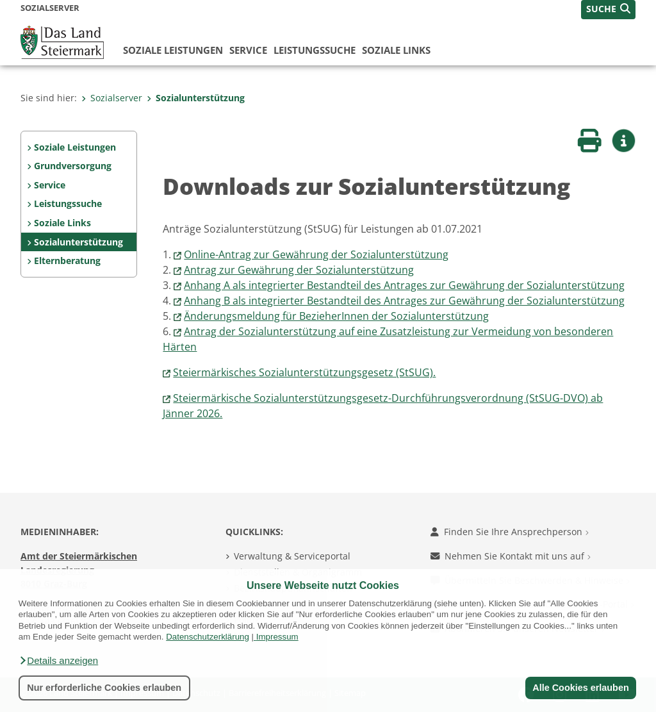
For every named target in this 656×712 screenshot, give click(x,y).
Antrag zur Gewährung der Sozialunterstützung (299, 270)
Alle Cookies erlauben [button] (580, 688)
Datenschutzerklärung (207, 637)
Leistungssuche (315, 50)
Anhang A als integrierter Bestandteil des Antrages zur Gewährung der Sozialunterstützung (404, 285)
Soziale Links (396, 50)
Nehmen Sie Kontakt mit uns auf (510, 556)
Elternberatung (67, 260)
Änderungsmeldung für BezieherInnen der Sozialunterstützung (336, 316)
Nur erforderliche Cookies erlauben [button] (104, 688)
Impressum (277, 637)
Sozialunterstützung (196, 98)
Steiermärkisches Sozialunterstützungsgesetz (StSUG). (304, 372)
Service (248, 50)
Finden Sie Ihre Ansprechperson (509, 532)
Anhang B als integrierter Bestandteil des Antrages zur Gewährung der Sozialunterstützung (404, 301)
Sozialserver (111, 98)
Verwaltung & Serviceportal (292, 556)
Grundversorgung (72, 166)
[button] (58, 661)
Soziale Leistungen (173, 50)
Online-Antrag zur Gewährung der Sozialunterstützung (316, 254)
